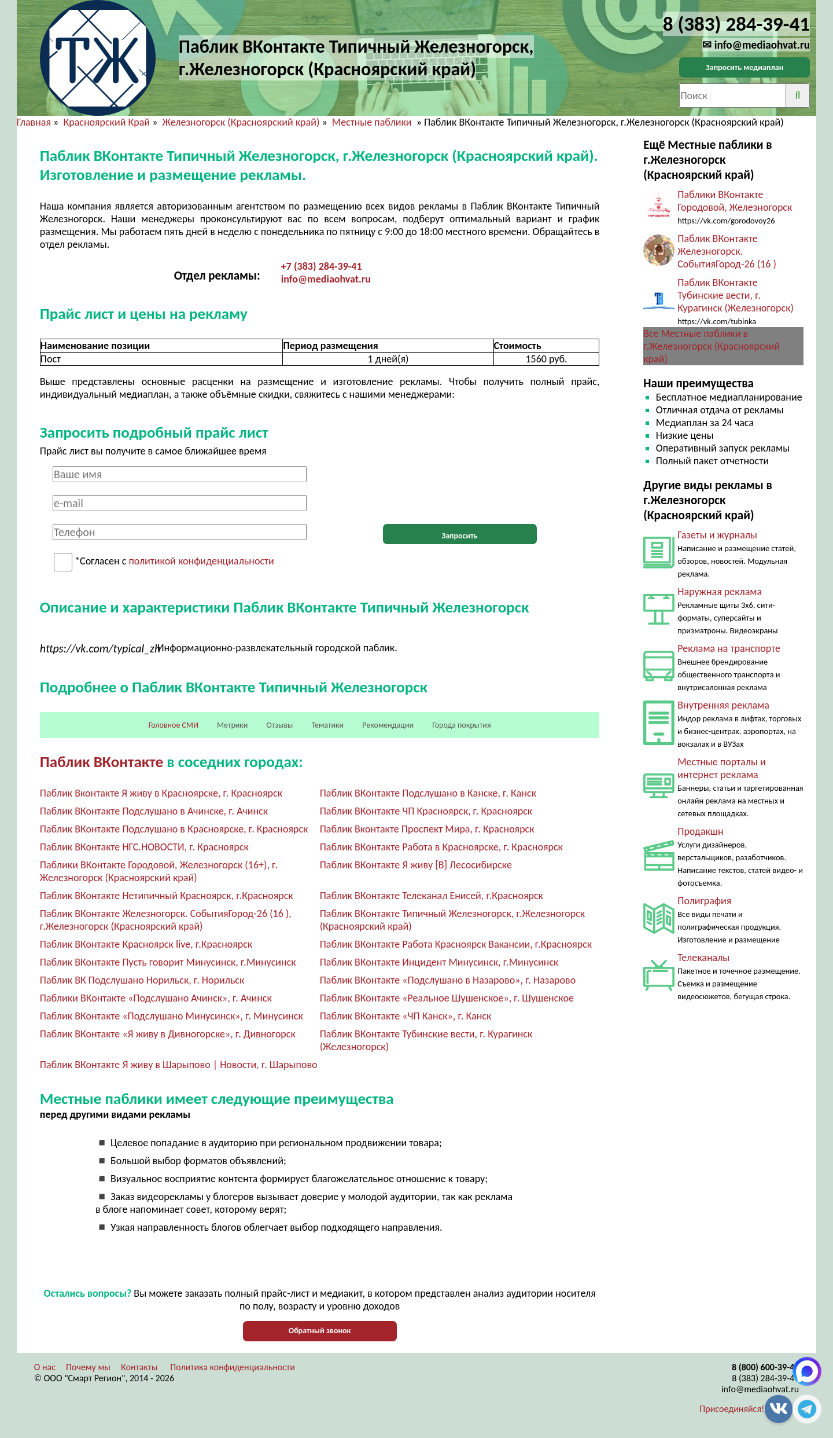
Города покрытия (461, 725)
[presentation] (460, 488)
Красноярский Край (106, 122)
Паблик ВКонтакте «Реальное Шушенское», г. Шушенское (447, 998)
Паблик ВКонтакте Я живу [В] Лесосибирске (416, 865)
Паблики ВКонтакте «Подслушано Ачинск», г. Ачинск (156, 998)
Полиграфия (704, 900)
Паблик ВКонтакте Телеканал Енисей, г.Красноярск (431, 895)
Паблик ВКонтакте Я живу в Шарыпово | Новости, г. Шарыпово (179, 1064)
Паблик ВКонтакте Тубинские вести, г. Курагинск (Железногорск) (735, 295)
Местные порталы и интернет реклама (721, 768)
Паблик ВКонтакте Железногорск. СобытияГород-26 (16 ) (726, 251)
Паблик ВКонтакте (101, 761)
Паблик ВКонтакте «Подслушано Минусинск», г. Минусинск (171, 1016)
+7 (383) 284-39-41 (321, 266)
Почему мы (88, 1367)
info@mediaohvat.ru (326, 279)
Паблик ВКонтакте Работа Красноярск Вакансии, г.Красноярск (456, 944)
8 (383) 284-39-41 (765, 1378)
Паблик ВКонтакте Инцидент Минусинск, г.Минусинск (439, 962)
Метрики (232, 725)
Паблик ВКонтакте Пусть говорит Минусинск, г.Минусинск (168, 962)
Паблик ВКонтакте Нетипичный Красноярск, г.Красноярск (166, 895)
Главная (34, 122)
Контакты (139, 1367)
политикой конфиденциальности (201, 561)
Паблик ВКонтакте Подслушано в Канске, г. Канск (428, 793)
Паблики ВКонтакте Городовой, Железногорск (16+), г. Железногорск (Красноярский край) (159, 871)
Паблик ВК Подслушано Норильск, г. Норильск (142, 980)
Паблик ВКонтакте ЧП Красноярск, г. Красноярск (426, 811)
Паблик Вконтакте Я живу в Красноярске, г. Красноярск (161, 793)
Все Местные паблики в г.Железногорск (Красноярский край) (711, 346)
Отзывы (279, 725)
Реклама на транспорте (728, 648)
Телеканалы (703, 957)
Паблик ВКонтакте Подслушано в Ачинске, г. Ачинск (154, 811)
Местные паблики (373, 122)
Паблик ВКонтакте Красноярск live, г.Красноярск (146, 944)
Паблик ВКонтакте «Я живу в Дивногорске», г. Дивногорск (168, 1034)
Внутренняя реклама (723, 705)
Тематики (328, 725)
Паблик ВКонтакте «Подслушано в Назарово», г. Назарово (448, 980)
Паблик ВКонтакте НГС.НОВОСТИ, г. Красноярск (144, 847)
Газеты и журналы (717, 535)
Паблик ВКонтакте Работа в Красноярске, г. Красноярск (441, 847)
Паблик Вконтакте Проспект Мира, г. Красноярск (427, 829)
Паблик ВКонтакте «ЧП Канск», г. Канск (406, 1016)
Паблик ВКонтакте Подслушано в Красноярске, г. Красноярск (174, 829)
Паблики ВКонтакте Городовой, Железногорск (734, 201)
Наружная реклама (719, 591)
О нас (45, 1367)
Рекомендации (388, 725)
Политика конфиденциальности (232, 1367)
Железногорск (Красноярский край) (241, 122)
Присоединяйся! (731, 1408)
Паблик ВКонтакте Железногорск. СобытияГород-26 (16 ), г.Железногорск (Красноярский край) (166, 920)
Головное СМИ (173, 725)
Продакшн (700, 831)
